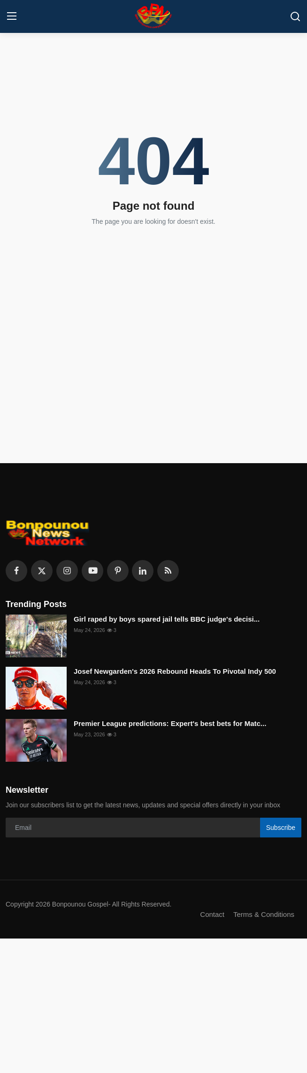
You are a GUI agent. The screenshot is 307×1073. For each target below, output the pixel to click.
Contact (212, 914)
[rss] (168, 571)
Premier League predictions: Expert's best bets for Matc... (170, 723)
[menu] (11, 16)
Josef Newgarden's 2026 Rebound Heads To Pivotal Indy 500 (175, 671)
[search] (295, 16)
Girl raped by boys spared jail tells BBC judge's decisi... (167, 619)
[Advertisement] (153, 1004)
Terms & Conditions (263, 914)
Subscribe (280, 827)
